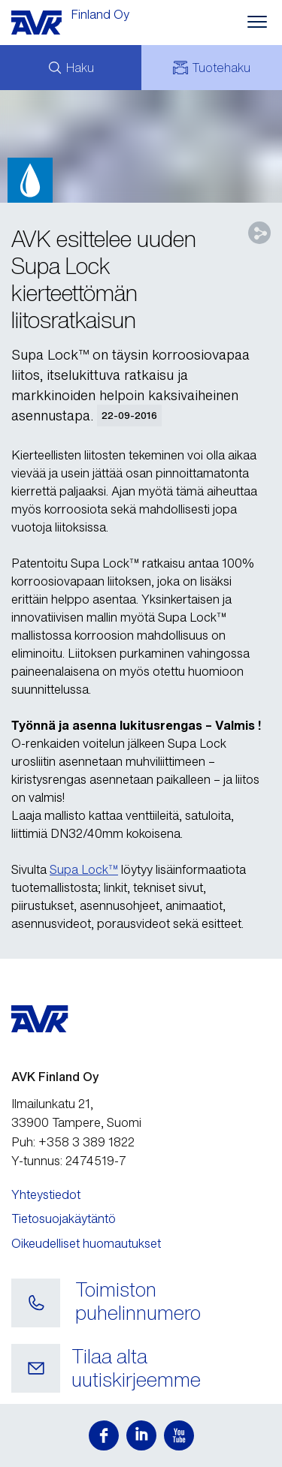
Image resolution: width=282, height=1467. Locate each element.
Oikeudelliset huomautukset (86, 1243)
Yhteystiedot (45, 1194)
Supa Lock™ (84, 869)
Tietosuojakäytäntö (63, 1218)
